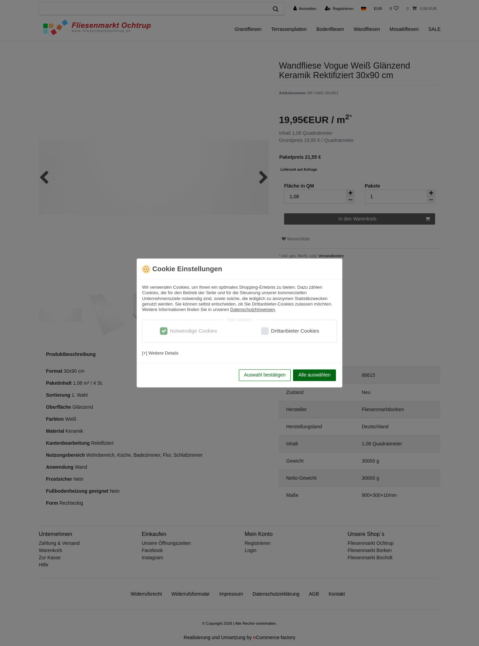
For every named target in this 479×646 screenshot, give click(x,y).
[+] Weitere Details (160, 353)
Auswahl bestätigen (264, 375)
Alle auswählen (314, 375)
